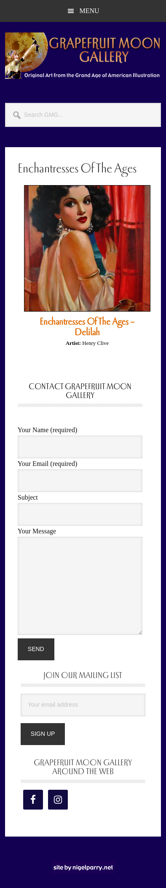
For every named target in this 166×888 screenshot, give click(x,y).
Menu (89, 10)
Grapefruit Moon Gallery (83, 55)
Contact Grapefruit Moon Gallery (80, 391)
